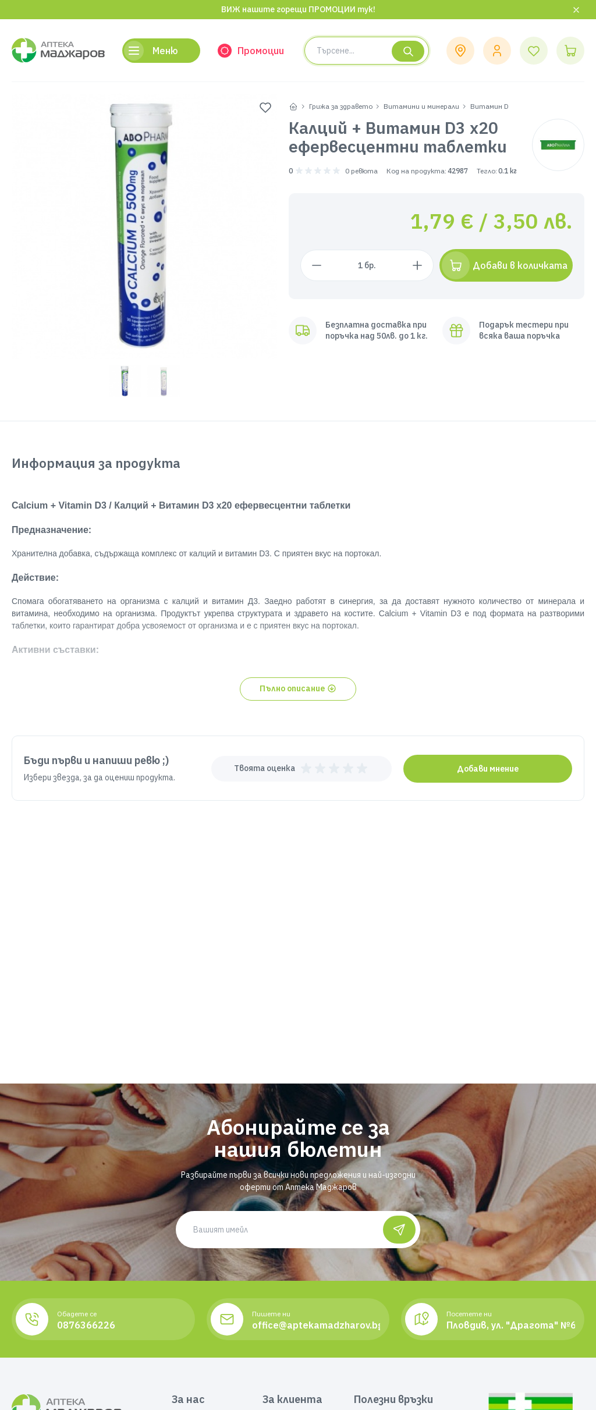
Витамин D (489, 106)
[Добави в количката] (506, 265)
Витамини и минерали (421, 106)
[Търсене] (408, 51)
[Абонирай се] (399, 1230)
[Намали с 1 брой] (316, 265)
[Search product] (366, 51)
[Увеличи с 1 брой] (417, 265)
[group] (144, 226)
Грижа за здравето (340, 106)
